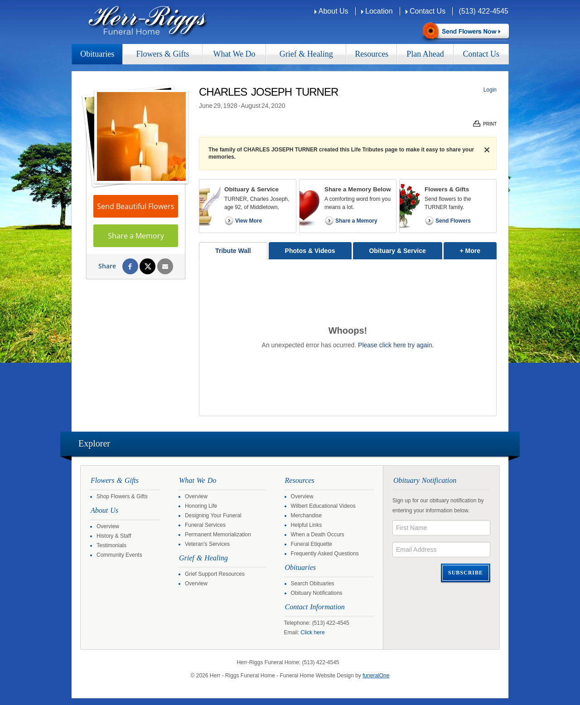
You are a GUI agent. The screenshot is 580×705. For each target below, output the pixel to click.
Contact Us (427, 11)
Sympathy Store (465, 32)
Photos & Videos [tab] (310, 250)
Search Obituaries (312, 583)
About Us (333, 11)
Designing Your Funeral (213, 515)
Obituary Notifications (317, 593)
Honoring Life (201, 506)
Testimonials (111, 545)
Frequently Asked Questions (325, 553)
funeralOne (375, 675)
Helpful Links (306, 525)
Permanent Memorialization (218, 534)
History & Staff (114, 536)
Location (379, 11)
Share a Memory (136, 236)
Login (490, 90)
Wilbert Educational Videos (323, 506)
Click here (312, 632)
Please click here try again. (396, 345)
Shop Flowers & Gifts (122, 496)
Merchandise (306, 515)
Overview (108, 526)
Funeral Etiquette (311, 544)
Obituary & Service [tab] (397, 250)
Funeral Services (205, 525)
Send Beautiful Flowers (135, 206)
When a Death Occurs (317, 534)
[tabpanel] (347, 337)
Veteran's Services (207, 544)
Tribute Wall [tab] (233, 250)
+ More (478, 248)
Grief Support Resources (215, 574)
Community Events (119, 555)
